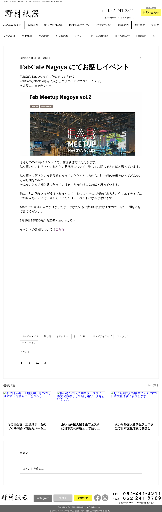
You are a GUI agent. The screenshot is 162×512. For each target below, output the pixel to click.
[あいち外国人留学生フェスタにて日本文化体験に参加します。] (135, 405)
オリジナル (62, 336)
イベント (79, 36)
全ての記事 (9, 36)
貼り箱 (47, 336)
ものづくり (79, 336)
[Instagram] (43, 498)
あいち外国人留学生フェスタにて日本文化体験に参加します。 (134, 426)
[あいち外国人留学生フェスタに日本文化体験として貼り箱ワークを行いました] (81, 405)
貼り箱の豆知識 (99, 36)
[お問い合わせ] (151, 12)
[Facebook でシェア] (21, 363)
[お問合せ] (83, 498)
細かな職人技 (122, 36)
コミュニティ (29, 343)
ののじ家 (44, 36)
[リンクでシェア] (45, 363)
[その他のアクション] (140, 58)
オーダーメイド (30, 336)
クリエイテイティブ (101, 336)
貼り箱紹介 (142, 36)
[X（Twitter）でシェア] (29, 363)
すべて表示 (153, 385)
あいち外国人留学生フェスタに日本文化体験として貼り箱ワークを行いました (80, 426)
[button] (154, 36)
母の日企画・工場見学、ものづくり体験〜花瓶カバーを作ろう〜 (26, 426)
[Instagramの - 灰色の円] (153, 9)
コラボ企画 (61, 36)
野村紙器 (27, 36)
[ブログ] (63, 498)
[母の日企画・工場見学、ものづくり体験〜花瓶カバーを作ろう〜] (27, 405)
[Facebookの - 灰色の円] (148, 9)
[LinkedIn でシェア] (37, 363)
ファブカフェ (124, 336)
